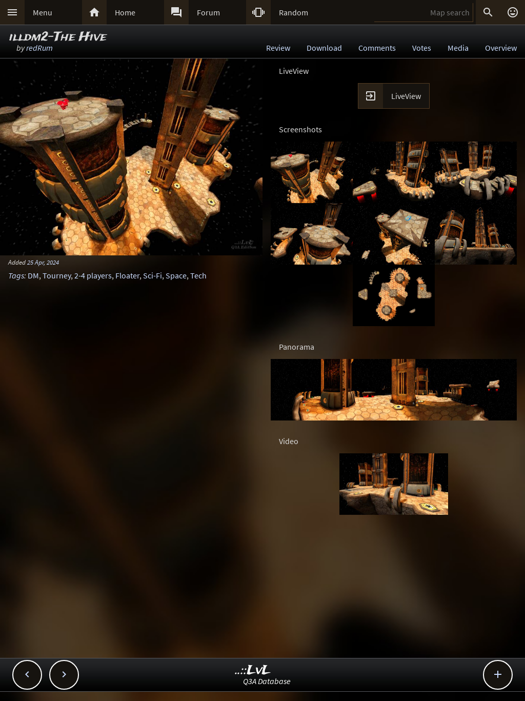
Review (278, 48)
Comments (377, 48)
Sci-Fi (152, 275)
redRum (39, 48)
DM (33, 275)
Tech (198, 275)
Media (458, 48)
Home (125, 12)
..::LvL (253, 670)
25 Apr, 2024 (43, 262)
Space (176, 275)
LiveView (406, 96)
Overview (501, 48)
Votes (421, 48)
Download (324, 48)
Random (293, 12)
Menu (42, 12)
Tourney (57, 275)
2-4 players (93, 275)
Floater (127, 275)
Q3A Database (267, 681)
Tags (16, 275)
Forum (208, 12)
